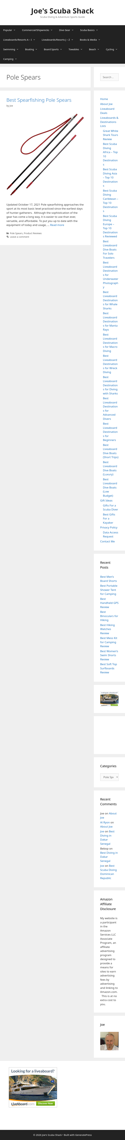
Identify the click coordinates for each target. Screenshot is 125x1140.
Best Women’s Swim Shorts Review (109, 655)
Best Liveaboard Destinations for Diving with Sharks (110, 385)
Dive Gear (68, 30)
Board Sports (54, 49)
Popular (11, 30)
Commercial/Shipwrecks (39, 30)
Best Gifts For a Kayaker (109, 518)
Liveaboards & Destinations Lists (109, 122)
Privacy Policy (108, 527)
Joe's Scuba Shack (62, 11)
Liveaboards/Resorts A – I (21, 39)
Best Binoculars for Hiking (109, 616)
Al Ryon (105, 822)
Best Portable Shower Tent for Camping (108, 590)
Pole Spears (16, 233)
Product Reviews (33, 233)
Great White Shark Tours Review (110, 135)
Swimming (12, 49)
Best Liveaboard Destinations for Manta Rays (110, 321)
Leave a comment (19, 236)
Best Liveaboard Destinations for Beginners (110, 432)
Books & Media (91, 39)
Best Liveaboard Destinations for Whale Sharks (110, 300)
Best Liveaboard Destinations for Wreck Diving (110, 364)
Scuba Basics (90, 30)
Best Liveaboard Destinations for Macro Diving (110, 343)
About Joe (106, 104)
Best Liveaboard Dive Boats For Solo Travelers (110, 249)
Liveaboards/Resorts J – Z (59, 39)
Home (104, 99)
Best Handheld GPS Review (109, 603)
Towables (77, 49)
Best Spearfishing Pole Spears (38, 100)
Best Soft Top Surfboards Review (108, 668)
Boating (33, 49)
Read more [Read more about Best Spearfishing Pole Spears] (57, 225)
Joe (102, 831)
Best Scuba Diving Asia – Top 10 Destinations (110, 177)
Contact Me (107, 541)
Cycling (113, 49)
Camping (11, 59)
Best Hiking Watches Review (107, 629)
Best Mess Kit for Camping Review (108, 642)
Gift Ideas (106, 500)
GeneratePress (83, 1134)
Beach (96, 49)
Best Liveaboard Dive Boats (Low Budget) (110, 487)
